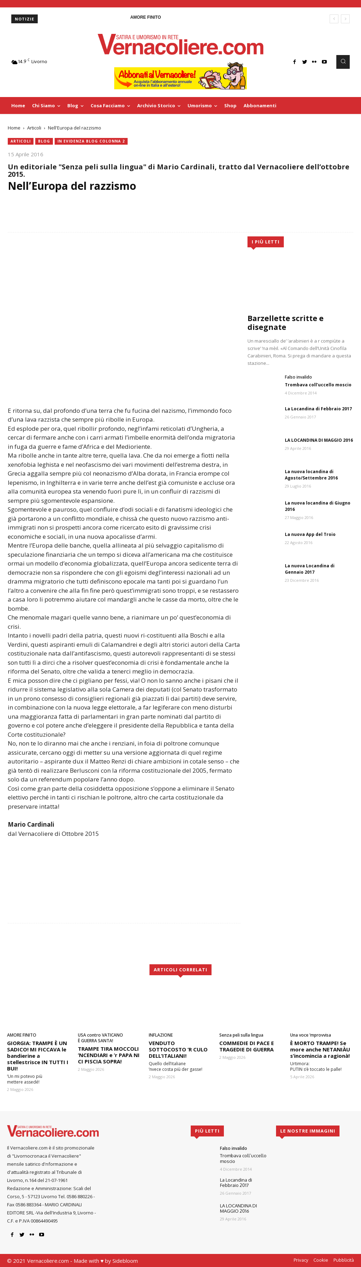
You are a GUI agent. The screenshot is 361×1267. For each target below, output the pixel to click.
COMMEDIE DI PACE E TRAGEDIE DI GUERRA (246, 1046)
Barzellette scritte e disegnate (285, 322)
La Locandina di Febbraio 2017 (318, 409)
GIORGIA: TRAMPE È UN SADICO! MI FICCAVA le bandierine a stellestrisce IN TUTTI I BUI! (37, 1055)
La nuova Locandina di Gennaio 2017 (310, 569)
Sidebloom (125, 1260)
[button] (343, 61)
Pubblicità (344, 1260)
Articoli (34, 128)
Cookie (320, 1260)
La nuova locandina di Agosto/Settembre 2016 (311, 475)
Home (14, 128)
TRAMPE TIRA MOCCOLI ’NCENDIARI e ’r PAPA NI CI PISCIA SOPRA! (109, 1055)
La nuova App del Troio (310, 534)
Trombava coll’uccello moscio (318, 385)
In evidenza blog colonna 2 (91, 141)
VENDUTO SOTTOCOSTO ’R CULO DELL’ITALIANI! (178, 1049)
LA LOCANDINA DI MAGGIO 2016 (319, 440)
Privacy (301, 1260)
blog (44, 141)
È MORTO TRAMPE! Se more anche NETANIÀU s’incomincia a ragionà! (320, 1049)
